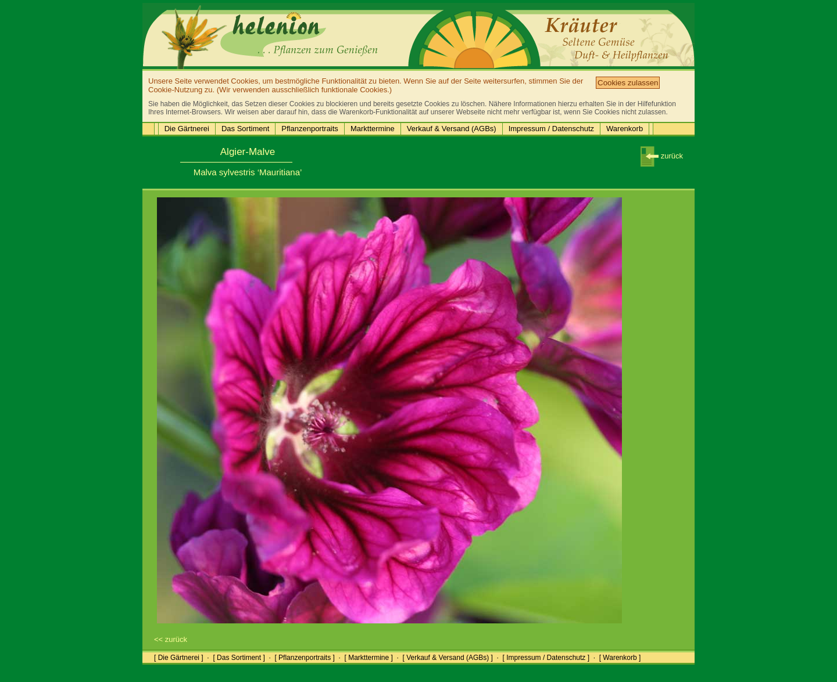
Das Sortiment (245, 128)
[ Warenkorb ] (620, 658)
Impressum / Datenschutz (551, 128)
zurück (662, 155)
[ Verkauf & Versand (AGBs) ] (448, 658)
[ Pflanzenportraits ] (304, 658)
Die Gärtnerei (186, 128)
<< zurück (170, 639)
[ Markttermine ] (368, 658)
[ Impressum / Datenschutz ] (546, 658)
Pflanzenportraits (309, 128)
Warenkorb (624, 128)
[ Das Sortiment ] (238, 658)
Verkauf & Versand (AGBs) (451, 128)
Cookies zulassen (628, 82)
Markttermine (372, 128)
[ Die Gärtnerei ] (178, 658)
